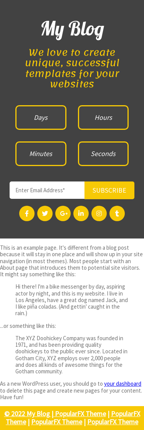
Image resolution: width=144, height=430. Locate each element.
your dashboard (122, 383)
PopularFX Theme (80, 413)
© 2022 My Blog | (29, 413)
